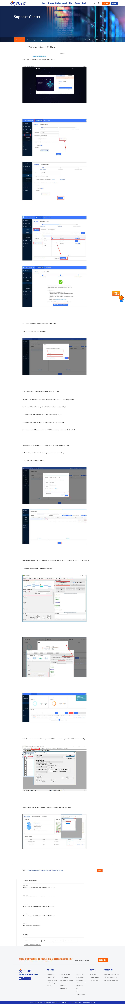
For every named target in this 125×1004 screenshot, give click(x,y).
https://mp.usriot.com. (39, 56)
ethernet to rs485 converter (70, 940)
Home (43, 3)
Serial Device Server (65, 974)
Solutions (57, 3)
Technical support (31, 40)
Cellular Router (51, 974)
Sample (77, 3)
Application (43, 40)
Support (64, 3)
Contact (114, 3)
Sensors (49, 985)
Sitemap (84, 1002)
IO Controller (79, 985)
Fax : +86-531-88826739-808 (111, 980)
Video (70, 3)
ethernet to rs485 (58, 940)
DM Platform (63, 988)
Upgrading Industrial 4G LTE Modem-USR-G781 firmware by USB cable (45, 870)
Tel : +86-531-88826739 (110, 977)
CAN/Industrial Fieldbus (66, 980)
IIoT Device (27, 940)
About (84, 3)
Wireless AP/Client (52, 980)
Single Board (79, 980)
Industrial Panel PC (81, 983)
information (19, 40)
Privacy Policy (91, 1002)
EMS (77, 991)
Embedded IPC (80, 977)
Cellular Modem (64, 977)
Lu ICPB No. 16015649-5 (74, 1002)
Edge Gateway (79, 974)
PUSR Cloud (63, 985)
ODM (77, 988)
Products (50, 3)
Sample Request (94, 977)
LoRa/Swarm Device (65, 983)
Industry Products (80, 994)
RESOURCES (93, 974)
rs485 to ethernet (36, 940)
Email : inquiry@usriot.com (111, 974)
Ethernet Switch (51, 977)
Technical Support (95, 980)
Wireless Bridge (51, 983)
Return (99, 870)
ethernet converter (47, 940)
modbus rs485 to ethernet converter (32, 944)
